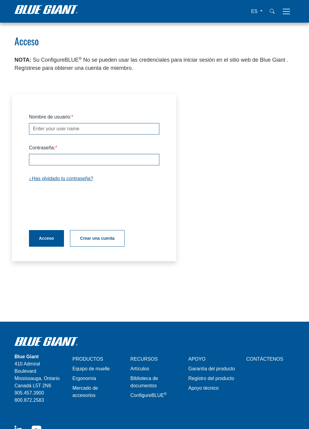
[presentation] (75, 204)
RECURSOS (144, 359)
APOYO (196, 359)
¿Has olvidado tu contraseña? (61, 178)
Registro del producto (211, 378)
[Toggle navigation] (286, 11)
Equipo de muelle (91, 368)
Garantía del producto (211, 368)
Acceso (46, 238)
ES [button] (255, 11)
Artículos (139, 368)
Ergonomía (84, 378)
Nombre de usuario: (50, 116)
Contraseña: (42, 147)
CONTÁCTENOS (264, 359)
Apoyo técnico (203, 388)
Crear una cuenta (97, 238)
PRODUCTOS (87, 359)
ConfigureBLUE (148, 395)
